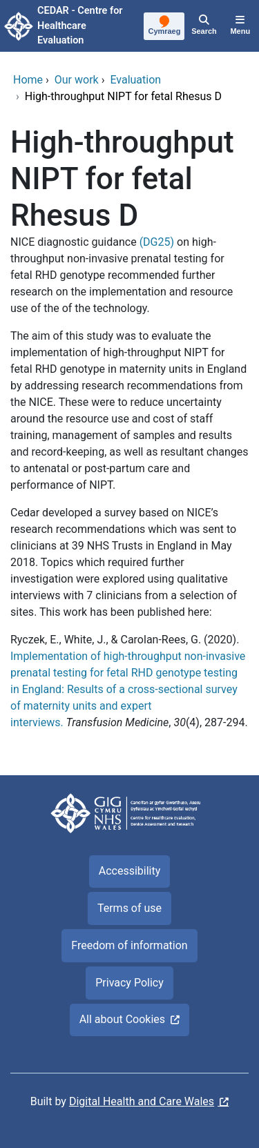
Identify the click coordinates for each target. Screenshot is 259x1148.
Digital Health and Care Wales (141, 1101)
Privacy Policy (129, 982)
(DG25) (157, 242)
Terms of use (129, 908)
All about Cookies (122, 1019)
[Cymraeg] (164, 27)
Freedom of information (129, 945)
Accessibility (130, 870)
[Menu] (240, 26)
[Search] (204, 26)
